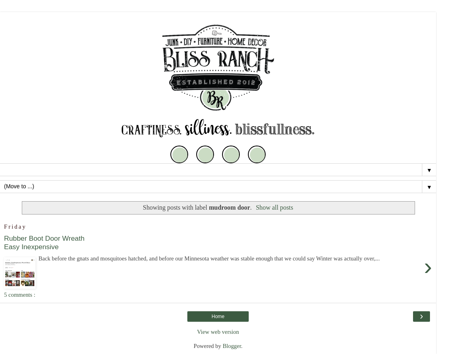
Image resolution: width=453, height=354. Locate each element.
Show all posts (274, 207)
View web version (218, 332)
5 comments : (20, 295)
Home (218, 316)
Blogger (231, 346)
